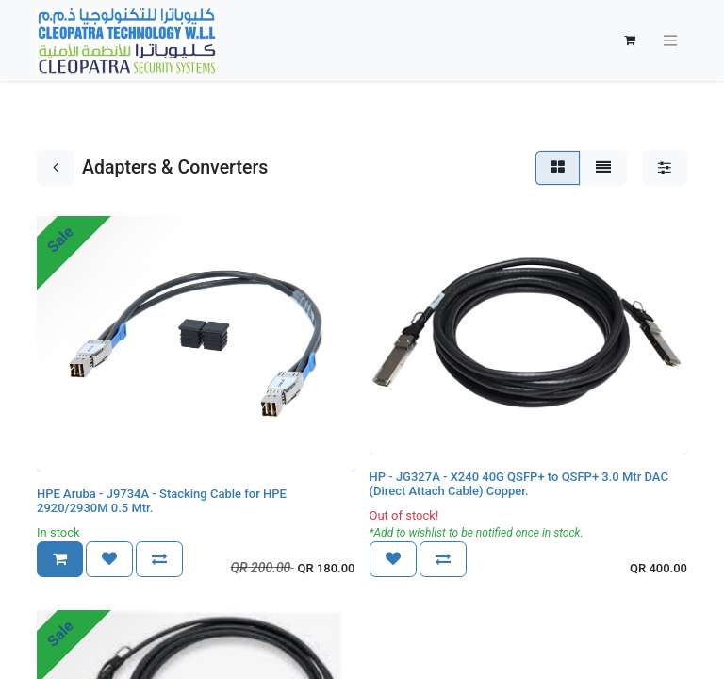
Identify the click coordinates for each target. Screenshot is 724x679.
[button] (60, 559)
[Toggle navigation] (670, 41)
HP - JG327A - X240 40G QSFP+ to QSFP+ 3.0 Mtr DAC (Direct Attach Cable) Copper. (519, 484)
